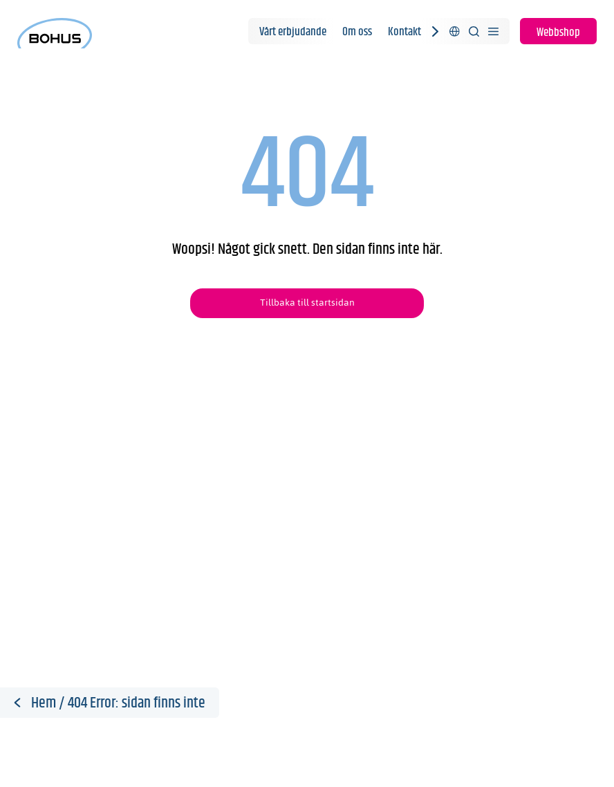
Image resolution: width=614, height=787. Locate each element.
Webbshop (558, 32)
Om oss (357, 32)
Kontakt (404, 32)
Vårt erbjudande (292, 32)
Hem (43, 703)
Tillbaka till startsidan (307, 302)
